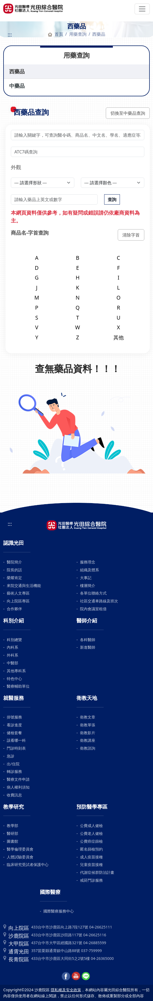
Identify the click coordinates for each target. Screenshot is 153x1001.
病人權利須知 (18, 787)
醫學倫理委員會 (20, 849)
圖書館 (12, 841)
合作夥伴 (14, 608)
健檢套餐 (14, 732)
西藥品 (17, 71)
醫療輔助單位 (18, 686)
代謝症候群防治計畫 (97, 872)
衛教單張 (87, 724)
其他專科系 (16, 670)
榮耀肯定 (14, 577)
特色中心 (14, 678)
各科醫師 (87, 639)
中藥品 (17, 85)
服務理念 (87, 562)
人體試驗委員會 (20, 856)
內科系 (12, 647)
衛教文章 (87, 717)
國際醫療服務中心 (58, 911)
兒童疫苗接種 (91, 864)
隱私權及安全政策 (66, 989)
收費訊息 (14, 794)
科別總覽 (14, 639)
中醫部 (12, 662)
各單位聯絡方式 (93, 593)
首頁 (55, 34)
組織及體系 (89, 569)
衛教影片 (87, 732)
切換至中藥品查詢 (127, 113)
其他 (118, 337)
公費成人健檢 (91, 825)
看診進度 (14, 724)
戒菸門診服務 (91, 880)
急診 (10, 756)
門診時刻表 (16, 748)
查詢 (112, 199)
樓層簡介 (87, 585)
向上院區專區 (18, 600)
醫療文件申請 (18, 779)
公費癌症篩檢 (91, 841)
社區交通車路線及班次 (99, 600)
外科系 (12, 655)
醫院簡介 (14, 562)
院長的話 (14, 569)
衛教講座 (87, 740)
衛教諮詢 (87, 748)
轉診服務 (14, 771)
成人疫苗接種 (91, 856)
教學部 (12, 825)
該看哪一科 (16, 740)
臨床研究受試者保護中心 (28, 864)
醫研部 (12, 833)
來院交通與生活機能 (24, 585)
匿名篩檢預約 (91, 849)
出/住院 (13, 763)
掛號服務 (14, 717)
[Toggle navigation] (142, 9)
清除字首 (131, 235)
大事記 (85, 577)
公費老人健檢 (91, 833)
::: (10, 34)
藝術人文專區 (18, 593)
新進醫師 (87, 647)
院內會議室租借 (93, 608)
